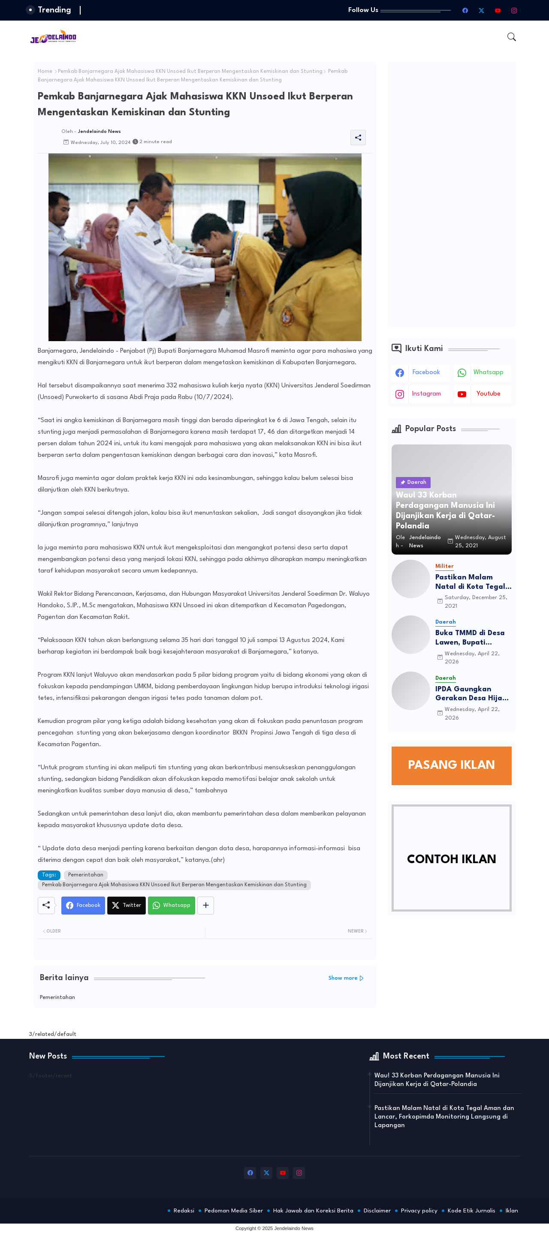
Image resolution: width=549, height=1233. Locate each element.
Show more (343, 978)
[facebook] (465, 10)
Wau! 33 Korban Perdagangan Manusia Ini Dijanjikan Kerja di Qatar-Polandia (437, 1080)
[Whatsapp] (171, 906)
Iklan (512, 1211)
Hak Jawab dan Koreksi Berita (313, 1211)
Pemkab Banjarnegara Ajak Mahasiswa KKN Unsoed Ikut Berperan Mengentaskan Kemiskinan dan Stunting (190, 71)
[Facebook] (83, 906)
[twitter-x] (482, 10)
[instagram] (514, 10)
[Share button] (205, 906)
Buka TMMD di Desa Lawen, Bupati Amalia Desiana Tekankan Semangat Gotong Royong (472, 638)
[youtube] (498, 10)
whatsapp (489, 372)
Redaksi (184, 1211)
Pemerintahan (85, 875)
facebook (426, 372)
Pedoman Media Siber (234, 1211)
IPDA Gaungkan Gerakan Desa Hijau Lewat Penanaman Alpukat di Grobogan (472, 694)
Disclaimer (377, 1211)
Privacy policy (419, 1211)
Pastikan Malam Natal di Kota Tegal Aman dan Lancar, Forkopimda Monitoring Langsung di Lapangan (473, 582)
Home (45, 71)
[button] (511, 36)
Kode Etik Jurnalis (471, 1211)
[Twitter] (126, 906)
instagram (426, 394)
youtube (489, 394)
